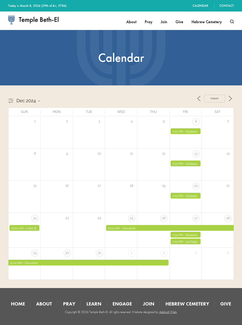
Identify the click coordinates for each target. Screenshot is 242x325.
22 (35, 218)
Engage (122, 304)
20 (196, 186)
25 (131, 218)
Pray (149, 21)
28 (228, 218)
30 (67, 253)
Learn (93, 304)
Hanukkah (129, 228)
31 (99, 253)
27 (196, 218)
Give (179, 21)
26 (164, 218)
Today (214, 98)
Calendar (200, 5)
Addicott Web (168, 312)
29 (35, 253)
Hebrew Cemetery (207, 21)
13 (195, 154)
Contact (226, 5)
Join (164, 21)
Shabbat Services (197, 131)
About (131, 21)
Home (18, 304)
